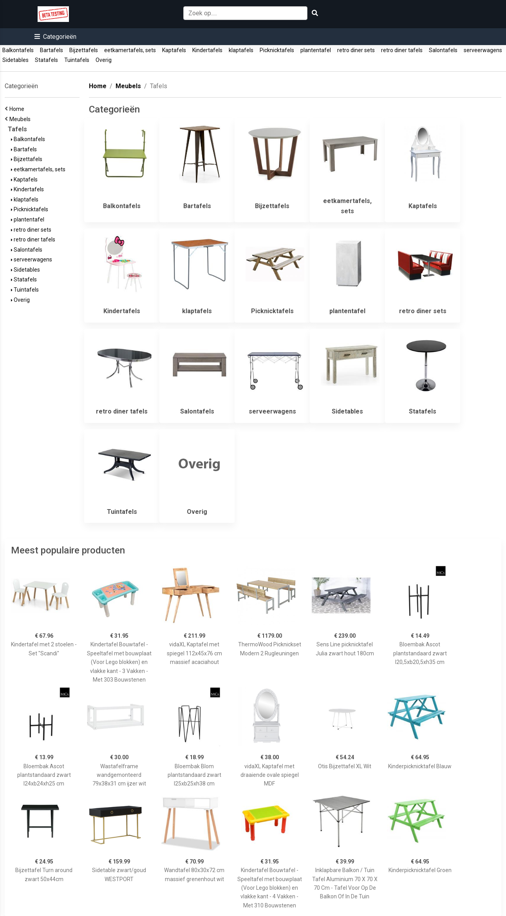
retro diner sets (356, 50)
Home (18, 109)
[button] (55, 36)
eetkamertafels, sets (130, 50)
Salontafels (443, 50)
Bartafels (51, 50)
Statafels (46, 60)
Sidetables (15, 60)
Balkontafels (18, 50)
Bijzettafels (83, 50)
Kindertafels (207, 50)
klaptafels (241, 50)
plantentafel (315, 50)
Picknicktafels (276, 50)
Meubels (21, 119)
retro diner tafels (402, 50)
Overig (103, 60)
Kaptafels (174, 50)
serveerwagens (482, 50)
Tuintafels (77, 60)
